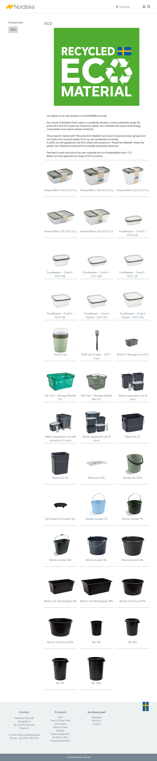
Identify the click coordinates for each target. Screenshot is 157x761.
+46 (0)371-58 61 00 (28, 738)
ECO (13, 29)
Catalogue (96, 717)
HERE (129, 152)
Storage (60, 730)
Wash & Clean (60, 727)
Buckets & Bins (60, 737)
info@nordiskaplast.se (28, 735)
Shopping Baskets (60, 740)
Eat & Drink (60, 724)
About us (96, 720)
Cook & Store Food (60, 720)
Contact (96, 724)
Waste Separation (60, 734)
